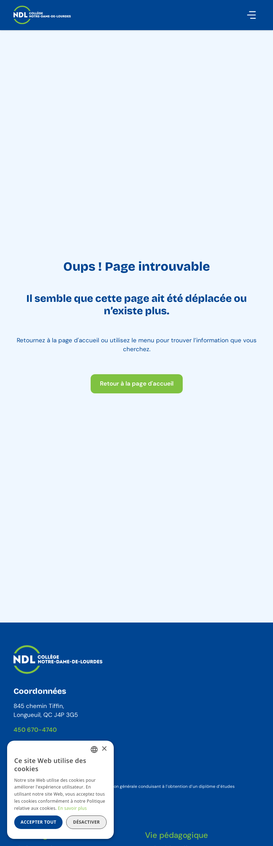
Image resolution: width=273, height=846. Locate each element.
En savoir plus (72, 808)
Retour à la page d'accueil (136, 383)
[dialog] (60, 790)
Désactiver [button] (86, 822)
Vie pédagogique (176, 835)
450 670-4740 (35, 730)
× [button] (104, 749)
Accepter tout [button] (38, 822)
